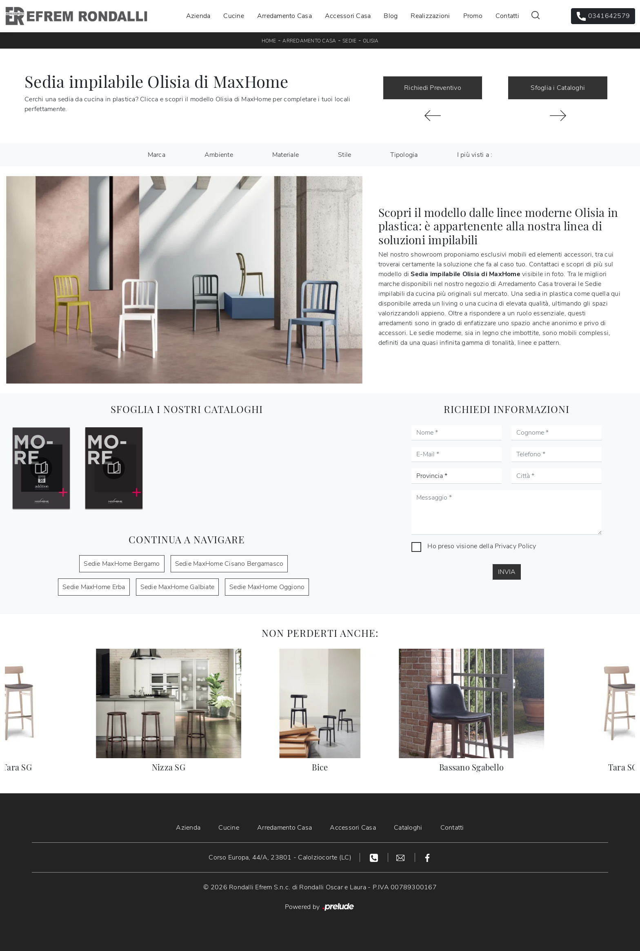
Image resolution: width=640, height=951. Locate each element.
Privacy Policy (515, 546)
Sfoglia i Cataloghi (558, 87)
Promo (472, 15)
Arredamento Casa (284, 15)
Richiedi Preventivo (432, 87)
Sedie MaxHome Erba (93, 587)
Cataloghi (408, 827)
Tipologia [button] (404, 154)
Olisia (371, 41)
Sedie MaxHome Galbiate (177, 587)
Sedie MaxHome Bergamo (122, 563)
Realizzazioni (430, 15)
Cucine (233, 15)
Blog (391, 15)
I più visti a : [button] (475, 154)
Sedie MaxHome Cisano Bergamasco (229, 563)
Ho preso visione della (481, 546)
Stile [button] (344, 154)
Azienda (198, 15)
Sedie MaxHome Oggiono (266, 587)
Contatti (507, 15)
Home (269, 41)
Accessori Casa (348, 15)
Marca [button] (156, 154)
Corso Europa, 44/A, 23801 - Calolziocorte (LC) (280, 857)
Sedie (349, 41)
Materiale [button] (285, 154)
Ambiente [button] (218, 154)
